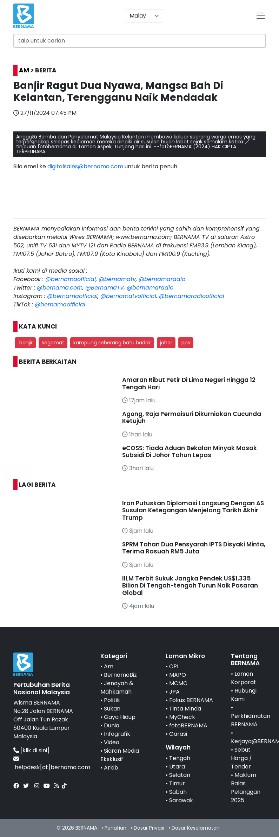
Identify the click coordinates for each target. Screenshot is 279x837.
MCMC (178, 683)
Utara (177, 767)
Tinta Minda (185, 709)
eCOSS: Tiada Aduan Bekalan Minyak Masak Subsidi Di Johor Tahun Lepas (189, 451)
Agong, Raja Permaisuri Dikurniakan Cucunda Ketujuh (191, 417)
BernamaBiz (120, 675)
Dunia (111, 725)
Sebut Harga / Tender (241, 758)
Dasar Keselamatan (196, 827)
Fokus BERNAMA (191, 700)
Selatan (179, 775)
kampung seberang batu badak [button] (112, 342)
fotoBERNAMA (188, 725)
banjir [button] (25, 342)
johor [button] (166, 342)
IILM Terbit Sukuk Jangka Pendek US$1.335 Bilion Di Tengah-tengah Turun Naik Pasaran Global (190, 585)
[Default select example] (144, 15)
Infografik (117, 734)
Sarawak (181, 800)
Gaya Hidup (119, 717)
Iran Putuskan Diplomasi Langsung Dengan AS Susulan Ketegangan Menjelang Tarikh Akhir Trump (193, 510)
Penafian (115, 827)
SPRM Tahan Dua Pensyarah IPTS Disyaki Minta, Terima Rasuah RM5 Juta (193, 548)
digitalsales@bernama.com (85, 166)
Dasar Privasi (149, 827)
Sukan (112, 709)
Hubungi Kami (244, 695)
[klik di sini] (34, 750)
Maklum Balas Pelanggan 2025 (245, 787)
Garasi (178, 734)
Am (108, 666)
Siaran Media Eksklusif (119, 755)
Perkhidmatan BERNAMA (250, 720)
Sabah (178, 792)
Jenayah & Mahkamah (116, 687)
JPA (174, 692)
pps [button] (185, 342)
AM (24, 70)
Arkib (111, 768)
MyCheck (182, 717)
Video (111, 742)
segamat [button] (53, 342)
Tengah (179, 758)
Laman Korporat (243, 678)
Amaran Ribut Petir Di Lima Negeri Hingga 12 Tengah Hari (188, 383)
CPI (173, 666)
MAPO (177, 675)
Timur (177, 783)
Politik (112, 700)
